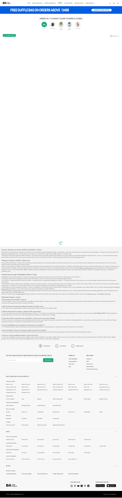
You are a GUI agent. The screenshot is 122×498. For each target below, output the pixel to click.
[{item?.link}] (13, 486)
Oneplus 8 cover (91, 294)
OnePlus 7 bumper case (13, 290)
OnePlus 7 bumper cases (86, 268)
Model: (111, 36)
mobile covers (20, 294)
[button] (61, 377)
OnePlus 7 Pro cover (104, 294)
